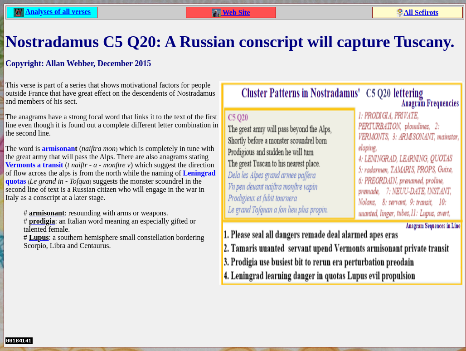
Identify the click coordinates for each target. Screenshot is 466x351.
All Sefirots (420, 12)
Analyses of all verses (58, 11)
